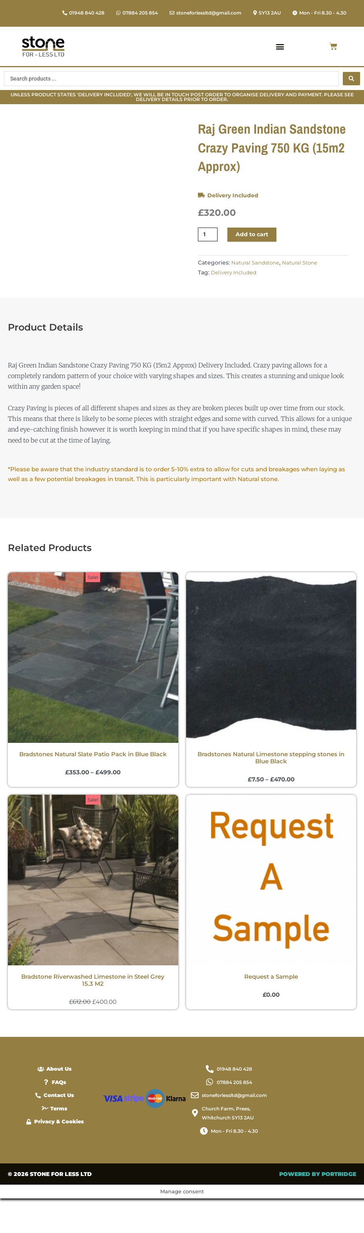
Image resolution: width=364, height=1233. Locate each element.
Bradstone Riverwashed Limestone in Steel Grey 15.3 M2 (93, 1011)
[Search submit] (351, 78)
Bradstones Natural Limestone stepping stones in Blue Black (271, 788)
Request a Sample (271, 1008)
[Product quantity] (208, 235)
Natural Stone (303, 263)
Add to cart (254, 235)
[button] (319, 13)
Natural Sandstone (256, 263)
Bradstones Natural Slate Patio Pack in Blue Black (93, 784)
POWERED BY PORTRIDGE (317, 1208)
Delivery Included (234, 195)
